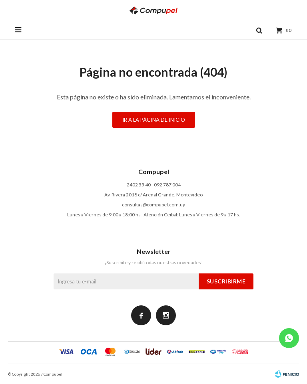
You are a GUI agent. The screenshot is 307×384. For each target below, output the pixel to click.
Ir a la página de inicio (153, 120)
